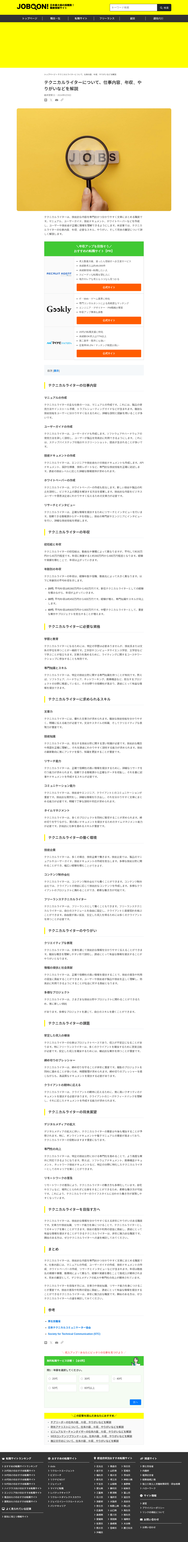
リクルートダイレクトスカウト (65, 1497)
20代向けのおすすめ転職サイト (19, 1471)
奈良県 (99, 1506)
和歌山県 (114, 1506)
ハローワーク (149, 1488)
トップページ (29, 18)
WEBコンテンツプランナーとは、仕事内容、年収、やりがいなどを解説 (91, 1436)
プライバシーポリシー (153, 1508)
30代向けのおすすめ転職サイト (19, 1475)
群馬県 (99, 1479)
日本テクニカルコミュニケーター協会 (69, 1327)
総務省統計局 (149, 1479)
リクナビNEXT (57, 1479)
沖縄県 (99, 1532)
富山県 (127, 1493)
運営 (144, 1503)
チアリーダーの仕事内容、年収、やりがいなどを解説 (81, 1422)
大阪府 (113, 1501)
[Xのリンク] (51, 1342)
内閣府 (145, 1471)
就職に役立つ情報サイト (16, 1516)
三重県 (99, 1493)
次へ (135, 1402)
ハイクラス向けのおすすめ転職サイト (23, 1488)
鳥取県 (127, 1510)
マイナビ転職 (57, 1488)
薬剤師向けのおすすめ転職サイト (20, 1501)
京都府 (99, 1501)
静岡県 (113, 1488)
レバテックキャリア (60, 1493)
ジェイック (55, 1484)
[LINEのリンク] (45, 1342)
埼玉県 (113, 1479)
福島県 (99, 1475)
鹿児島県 (128, 1528)
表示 (56, 371)
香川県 (113, 1515)
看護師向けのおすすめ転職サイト (20, 1497)
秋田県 (127, 1466)
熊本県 (99, 1528)
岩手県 (99, 1471)
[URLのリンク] (62, 1342)
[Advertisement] (94, 46)
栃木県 (113, 1475)
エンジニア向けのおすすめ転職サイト (23, 1493)
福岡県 (127, 1519)
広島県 (99, 1510)
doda (52, 1466)
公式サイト (109, 287)
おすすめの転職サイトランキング (20, 1466)
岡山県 (127, 1506)
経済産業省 (147, 1475)
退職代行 (158, 18)
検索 (164, 8)
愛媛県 (99, 1519)
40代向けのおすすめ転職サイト (19, 1479)
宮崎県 (113, 1528)
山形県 (113, 1471)
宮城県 (127, 1471)
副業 (132, 18)
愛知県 (99, 1488)
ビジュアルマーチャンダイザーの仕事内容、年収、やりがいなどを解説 (91, 1431)
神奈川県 (128, 1479)
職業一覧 (55, 18)
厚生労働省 (54, 1321)
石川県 (99, 1497)
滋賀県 (127, 1497)
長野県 (127, 1484)
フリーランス (107, 18)
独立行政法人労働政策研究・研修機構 (161, 1484)
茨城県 (127, 1475)
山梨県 (113, 1484)
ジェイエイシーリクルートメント (66, 1501)
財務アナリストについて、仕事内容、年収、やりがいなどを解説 (87, 1427)
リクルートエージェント (62, 1471)
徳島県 (127, 1515)
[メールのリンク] (56, 1342)
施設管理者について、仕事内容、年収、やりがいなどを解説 (85, 1441)
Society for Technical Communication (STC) (74, 1334)
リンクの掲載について (153, 1512)
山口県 (113, 1510)
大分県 (127, 1523)
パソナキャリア (58, 1506)
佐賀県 (99, 1523)
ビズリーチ (55, 1475)
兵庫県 (127, 1501)
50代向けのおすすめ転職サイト (19, 1484)
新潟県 (113, 1493)
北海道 (99, 1466)
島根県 (99, 1515)
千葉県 (99, 1484)
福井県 (113, 1497)
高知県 (113, 1519)
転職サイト (81, 18)
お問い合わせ (149, 1527)
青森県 (113, 1466)
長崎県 (113, 1523)
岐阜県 (127, 1488)
